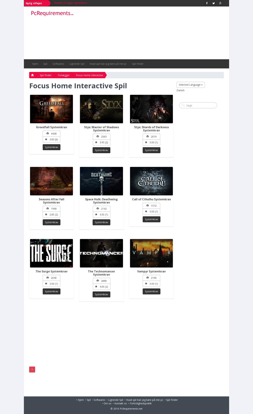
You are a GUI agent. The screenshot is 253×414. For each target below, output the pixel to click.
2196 (151, 277)
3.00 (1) (151, 142)
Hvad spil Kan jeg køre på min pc (108, 63)
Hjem (35, 63)
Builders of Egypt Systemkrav (70, 2)
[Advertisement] (151, 33)
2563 (101, 136)
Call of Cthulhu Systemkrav (151, 199)
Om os (107, 403)
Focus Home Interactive (89, 75)
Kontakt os (120, 403)
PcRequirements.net (131, 408)
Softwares (58, 63)
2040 (51, 277)
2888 (101, 280)
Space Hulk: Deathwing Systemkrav (101, 200)
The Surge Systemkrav (51, 271)
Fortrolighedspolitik (141, 403)
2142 (101, 208)
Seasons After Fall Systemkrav (51, 200)
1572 (151, 205)
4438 (51, 133)
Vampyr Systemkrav (151, 271)
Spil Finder (138, 63)
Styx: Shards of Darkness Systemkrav (151, 128)
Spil (45, 63)
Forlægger (64, 75)
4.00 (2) (101, 286)
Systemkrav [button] (51, 147)
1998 (51, 208)
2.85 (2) (51, 214)
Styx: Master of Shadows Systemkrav (101, 128)
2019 (151, 136)
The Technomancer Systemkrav (101, 272)
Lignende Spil (76, 63)
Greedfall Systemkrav (51, 127)
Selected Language (191, 84)
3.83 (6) (51, 139)
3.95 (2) (101, 142)
